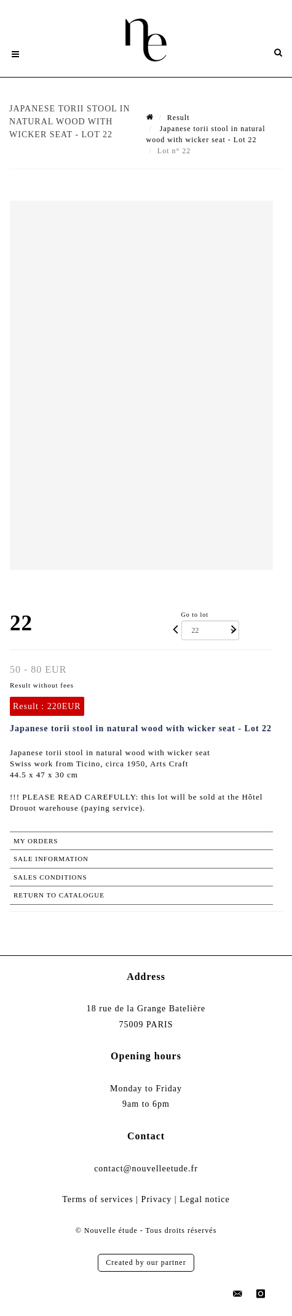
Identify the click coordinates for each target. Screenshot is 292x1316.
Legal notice (205, 1199)
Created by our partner (146, 1262)
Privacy (156, 1199)
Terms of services (97, 1199)
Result (178, 117)
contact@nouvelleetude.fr (146, 1168)
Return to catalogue (59, 895)
